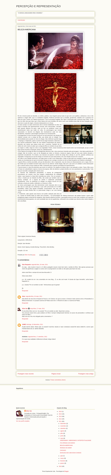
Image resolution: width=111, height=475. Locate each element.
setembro (63, 428)
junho (62, 436)
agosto (62, 431)
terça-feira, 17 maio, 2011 (37, 308)
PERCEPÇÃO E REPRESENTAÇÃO (38, 6)
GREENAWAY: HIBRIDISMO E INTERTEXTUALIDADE (75, 440)
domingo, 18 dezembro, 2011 (34, 324)
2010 (60, 466)
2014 (60, 414)
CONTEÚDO (21, 20)
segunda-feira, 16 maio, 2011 (39, 264)
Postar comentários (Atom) (58, 380)
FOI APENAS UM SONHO (67, 443)
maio (61, 438)
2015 (60, 411)
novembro (63, 426)
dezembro (63, 423)
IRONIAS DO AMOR (66, 448)
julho (61, 433)
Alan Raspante (26, 264)
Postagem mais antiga (85, 374)
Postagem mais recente (26, 374)
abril (61, 456)
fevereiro (63, 461)
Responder (25, 290)
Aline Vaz (25, 308)
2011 (60, 421)
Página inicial (56, 374)
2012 (60, 419)
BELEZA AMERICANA (66, 445)
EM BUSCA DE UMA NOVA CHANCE (70, 452)
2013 (60, 416)
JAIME (24, 324)
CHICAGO (63, 450)
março (62, 458)
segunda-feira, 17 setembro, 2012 (37, 336)
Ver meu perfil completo (22, 421)
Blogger (66, 471)
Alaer (23, 296)
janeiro (62, 463)
